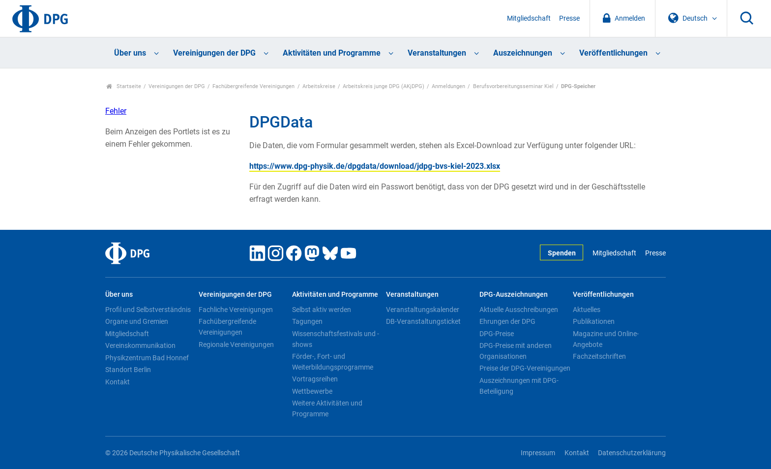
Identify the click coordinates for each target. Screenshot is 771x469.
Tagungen (307, 321)
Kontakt (117, 382)
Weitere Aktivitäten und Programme (327, 408)
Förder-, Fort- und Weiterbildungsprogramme (332, 361)
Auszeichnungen (522, 53)
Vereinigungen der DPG (214, 53)
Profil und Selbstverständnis (148, 309)
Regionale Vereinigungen (236, 344)
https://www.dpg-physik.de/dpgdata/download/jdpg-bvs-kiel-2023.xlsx (374, 166)
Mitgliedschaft (529, 18)
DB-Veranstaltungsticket (423, 321)
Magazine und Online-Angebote (606, 339)
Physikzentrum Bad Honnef (147, 358)
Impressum (538, 453)
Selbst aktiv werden (321, 309)
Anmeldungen (448, 86)
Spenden (562, 253)
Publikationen (594, 321)
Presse (569, 18)
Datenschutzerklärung (632, 453)
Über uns (130, 53)
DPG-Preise (496, 334)
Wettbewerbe (312, 391)
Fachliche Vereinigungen (236, 309)
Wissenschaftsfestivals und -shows (335, 339)
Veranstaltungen (437, 53)
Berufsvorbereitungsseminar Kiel (513, 86)
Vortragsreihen (315, 379)
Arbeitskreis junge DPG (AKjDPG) (383, 86)
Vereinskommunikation (140, 345)
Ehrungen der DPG (507, 321)
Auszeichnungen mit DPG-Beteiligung (519, 385)
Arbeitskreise (318, 86)
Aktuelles (586, 309)
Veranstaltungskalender (422, 309)
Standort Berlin (128, 370)
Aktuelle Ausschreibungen (518, 309)
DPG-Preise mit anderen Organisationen (515, 351)
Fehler (115, 111)
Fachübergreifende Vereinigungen (253, 86)
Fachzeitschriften (599, 356)
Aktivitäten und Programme (332, 53)
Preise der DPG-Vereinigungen (524, 368)
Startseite (123, 86)
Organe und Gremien (136, 321)
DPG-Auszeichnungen (513, 294)
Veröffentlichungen (613, 53)
